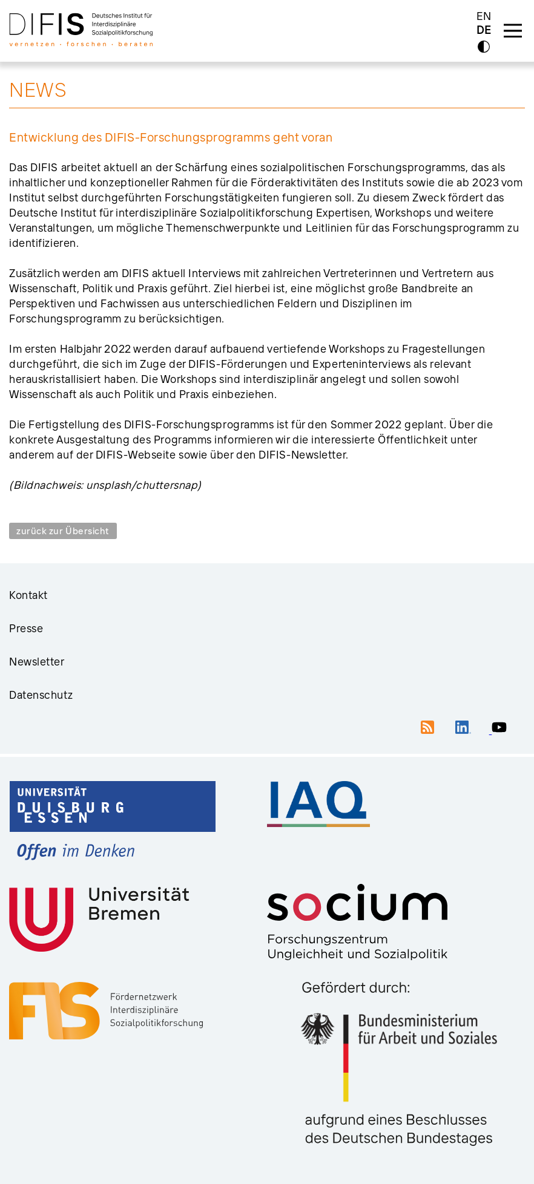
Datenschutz (41, 695)
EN (484, 16)
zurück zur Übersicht (63, 531)
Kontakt (28, 595)
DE (483, 31)
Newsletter (37, 662)
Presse (26, 628)
